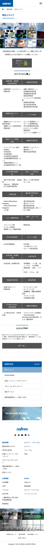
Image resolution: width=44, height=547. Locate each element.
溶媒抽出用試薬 (12, 280)
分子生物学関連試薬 (12, 173)
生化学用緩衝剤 (12, 237)
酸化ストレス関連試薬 (12, 140)
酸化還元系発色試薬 (32, 194)
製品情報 (5, 442)
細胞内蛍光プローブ (12, 115)
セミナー (27, 446)
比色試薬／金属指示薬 (12, 256)
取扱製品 (5, 504)
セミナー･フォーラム (31, 490)
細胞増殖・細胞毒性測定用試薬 (12, 82)
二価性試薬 (12, 194)
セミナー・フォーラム (32, 442)
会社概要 (5, 482)
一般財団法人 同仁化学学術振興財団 (10, 499)
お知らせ (27, 482)
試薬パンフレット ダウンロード (16, 381)
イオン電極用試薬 (12, 218)
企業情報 (5, 478)
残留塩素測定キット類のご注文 (15, 397)
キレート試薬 (32, 237)
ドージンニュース (30, 494)
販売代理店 (22, 534)
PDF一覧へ (22, 346)
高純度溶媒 (32, 280)
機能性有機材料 (32, 306)
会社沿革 (5, 494)
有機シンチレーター (32, 218)
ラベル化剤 (32, 114)
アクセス (5, 490)
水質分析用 (32, 256)
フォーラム (28, 450)
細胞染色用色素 (32, 82)
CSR (4, 486)
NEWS (26, 478)
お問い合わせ (22, 538)
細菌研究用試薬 (32, 140)
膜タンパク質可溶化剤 (32, 173)
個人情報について (33, 534)
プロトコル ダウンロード (13, 386)
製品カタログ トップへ (22, 63)
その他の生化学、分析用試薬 (12, 306)
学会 (25, 454)
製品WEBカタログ (8, 446)
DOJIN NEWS (9, 375)
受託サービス (9, 392)
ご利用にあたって (11, 534)
